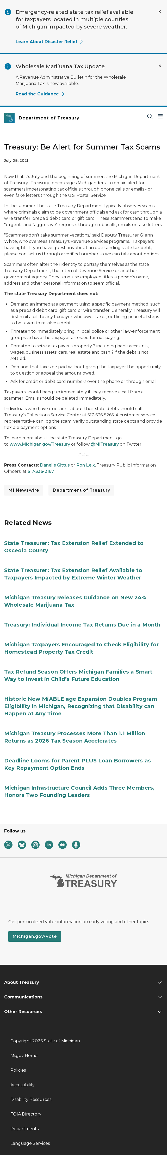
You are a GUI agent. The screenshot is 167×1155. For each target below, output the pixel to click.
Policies (18, 1070)
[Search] (150, 116)
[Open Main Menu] (160, 116)
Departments (24, 1128)
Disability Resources (30, 1099)
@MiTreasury (105, 444)
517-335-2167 (41, 471)
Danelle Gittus (55, 465)
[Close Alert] (159, 11)
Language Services (30, 1143)
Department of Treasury (81, 490)
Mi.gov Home (24, 1055)
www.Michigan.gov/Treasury (40, 444)
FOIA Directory (25, 1114)
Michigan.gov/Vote (35, 936)
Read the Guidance (40, 93)
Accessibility (22, 1084)
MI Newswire (23, 490)
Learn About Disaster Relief (50, 41)
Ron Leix (85, 465)
